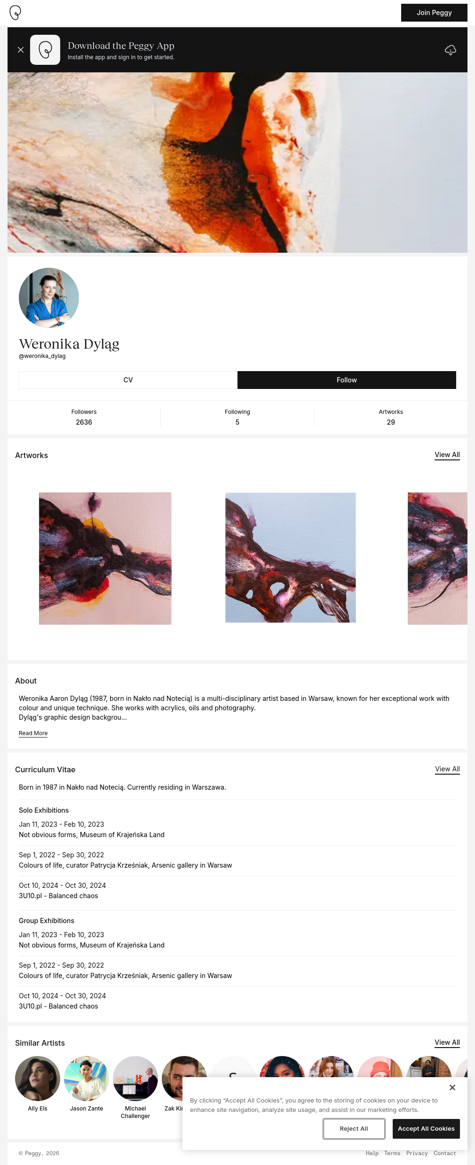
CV (128, 380)
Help (372, 1153)
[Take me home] (15, 12)
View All (447, 454)
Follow (347, 380)
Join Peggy (434, 12)
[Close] (452, 1087)
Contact (445, 1153)
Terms (392, 1153)
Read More (33, 733)
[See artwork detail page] (105, 558)
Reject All (354, 1128)
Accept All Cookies (426, 1128)
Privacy (417, 1153)
